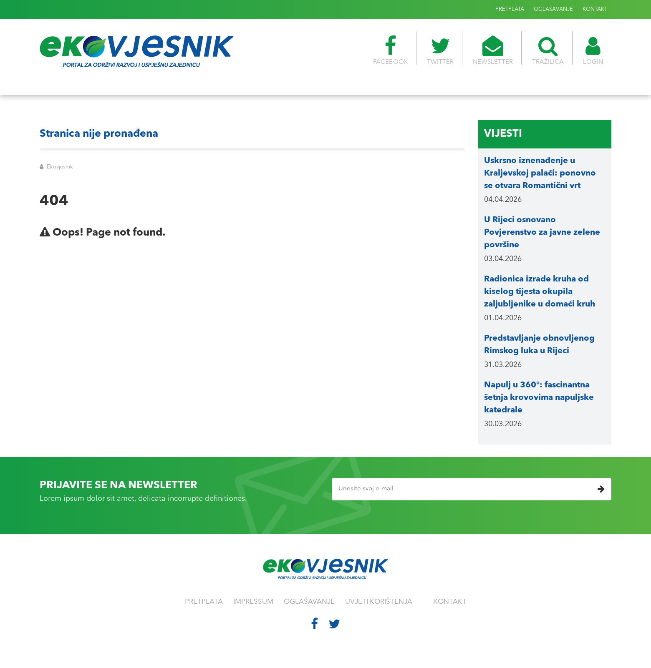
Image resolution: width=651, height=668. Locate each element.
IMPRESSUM (253, 601)
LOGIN (593, 50)
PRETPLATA (509, 9)
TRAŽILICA (548, 50)
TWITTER (440, 50)
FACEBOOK (390, 50)
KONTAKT (595, 9)
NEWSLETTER (493, 50)
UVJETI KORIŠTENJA (378, 601)
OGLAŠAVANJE (553, 9)
